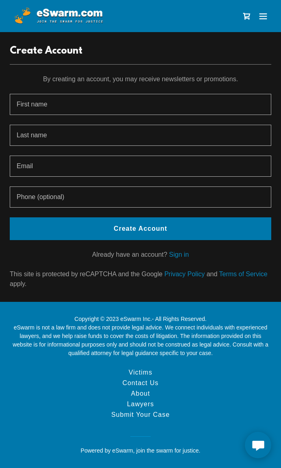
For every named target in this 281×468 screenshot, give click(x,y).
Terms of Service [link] (243, 274)
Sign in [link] (179, 254)
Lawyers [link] (140, 404)
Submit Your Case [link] (140, 414)
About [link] (140, 393)
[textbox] (140, 104)
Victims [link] (140, 372)
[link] (58, 16)
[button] (263, 16)
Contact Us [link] (140, 382)
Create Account (140, 228)
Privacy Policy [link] (184, 274)
